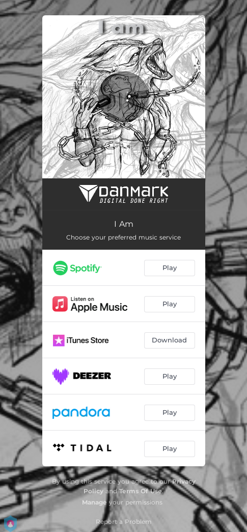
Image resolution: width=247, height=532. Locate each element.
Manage (94, 502)
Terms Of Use (140, 491)
